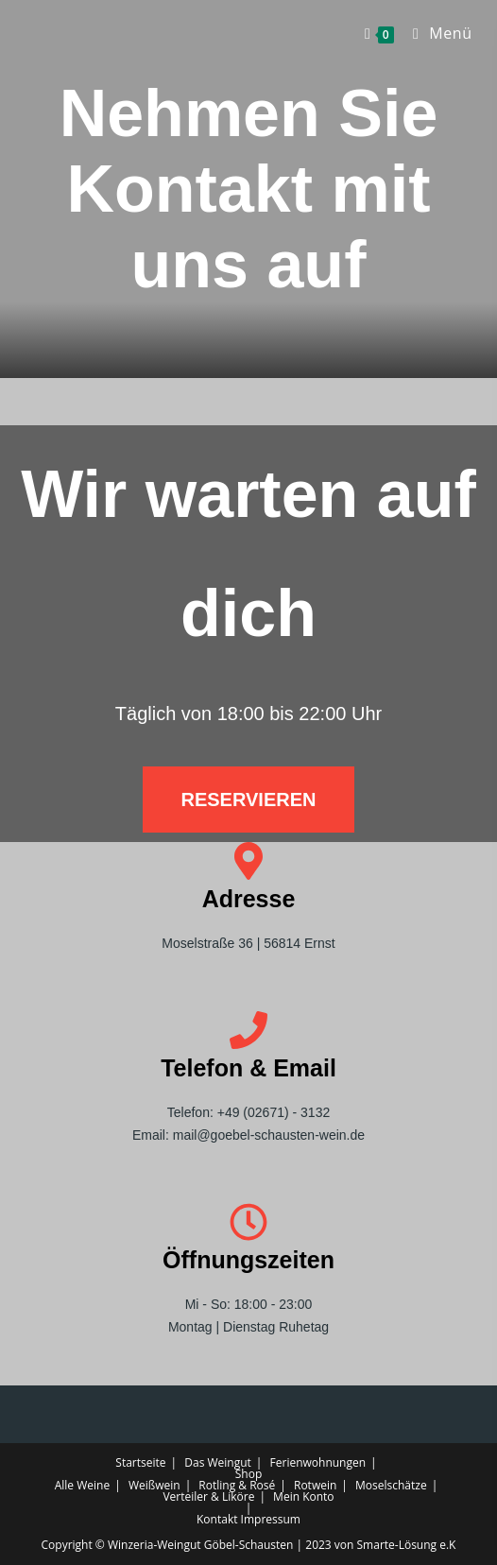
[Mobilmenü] (435, 33)
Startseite (140, 1462)
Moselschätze (391, 1485)
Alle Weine (82, 1485)
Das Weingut (217, 1462)
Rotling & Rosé (236, 1485)
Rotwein (315, 1485)
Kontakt (217, 1519)
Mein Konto (303, 1496)
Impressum (270, 1519)
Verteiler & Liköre (208, 1496)
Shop (249, 1474)
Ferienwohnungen (318, 1462)
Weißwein (154, 1485)
